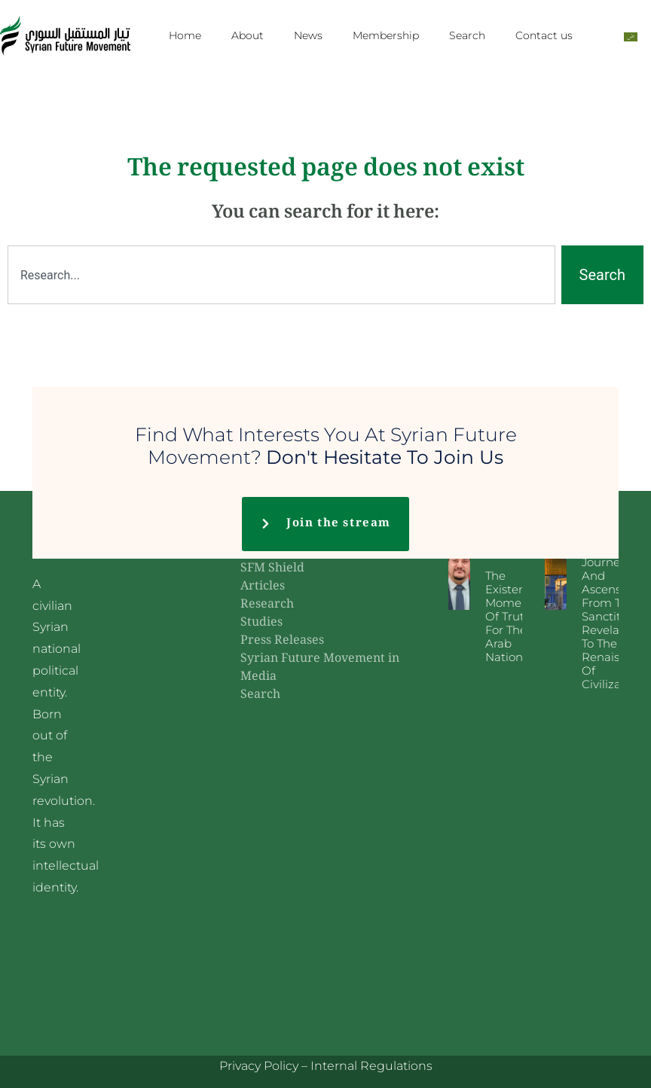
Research (267, 605)
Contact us (544, 35)
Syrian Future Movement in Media (319, 668)
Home (185, 35)
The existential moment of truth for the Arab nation (514, 616)
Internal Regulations (371, 1066)
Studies (261, 623)
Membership (386, 35)
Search (467, 35)
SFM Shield (272, 569)
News (308, 35)
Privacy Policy (258, 1066)
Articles (262, 587)
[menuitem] (630, 35)
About (247, 35)
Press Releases (282, 641)
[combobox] (281, 274)
